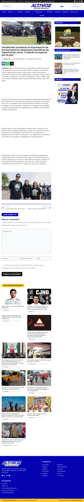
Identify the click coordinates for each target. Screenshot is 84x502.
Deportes (65, 12)
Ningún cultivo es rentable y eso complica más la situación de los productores (12, 317)
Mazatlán (50, 12)
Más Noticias (75, 11)
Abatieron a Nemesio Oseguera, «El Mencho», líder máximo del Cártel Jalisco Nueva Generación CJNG (37, 307)
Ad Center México (76, 500)
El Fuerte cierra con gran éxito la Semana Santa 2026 (36, 414)
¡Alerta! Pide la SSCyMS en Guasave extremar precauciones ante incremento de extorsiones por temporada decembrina (37, 334)
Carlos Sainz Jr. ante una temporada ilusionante (13, 307)
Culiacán (20, 12)
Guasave (29, 11)
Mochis (11, 11)
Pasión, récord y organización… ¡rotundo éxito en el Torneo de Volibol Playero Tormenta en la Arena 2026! (13, 415)
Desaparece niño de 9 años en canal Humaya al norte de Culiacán (13, 388)
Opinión (42, 15)
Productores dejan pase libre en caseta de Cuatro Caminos (39, 360)
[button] (3, 63)
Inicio (4, 12)
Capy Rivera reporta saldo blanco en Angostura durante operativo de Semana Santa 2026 (13, 441)
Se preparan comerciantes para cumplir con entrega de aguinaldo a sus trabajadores (38, 389)
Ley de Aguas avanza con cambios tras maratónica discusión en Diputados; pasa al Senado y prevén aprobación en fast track (13, 362)
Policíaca (58, 12)
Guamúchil (40, 11)
